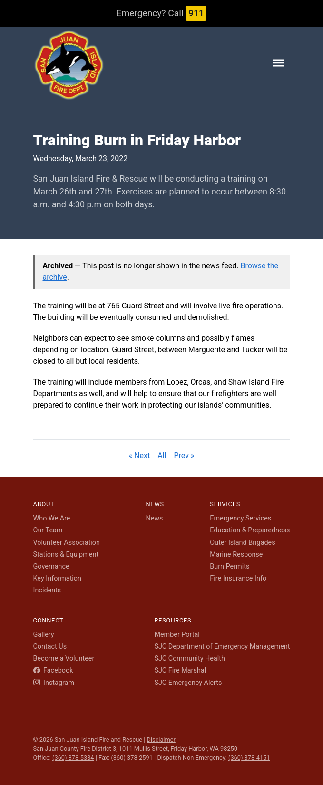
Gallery (43, 635)
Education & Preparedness (250, 530)
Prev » (184, 455)
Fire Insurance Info (238, 578)
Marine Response (236, 555)
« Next (139, 455)
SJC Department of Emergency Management (222, 646)
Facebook (53, 670)
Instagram (54, 683)
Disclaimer (161, 739)
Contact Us (50, 646)
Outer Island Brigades (242, 543)
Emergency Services (240, 518)
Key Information (57, 578)
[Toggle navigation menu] (278, 64)
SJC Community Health (189, 658)
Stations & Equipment (66, 555)
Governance (51, 566)
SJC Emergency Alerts (188, 683)
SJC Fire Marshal (180, 670)
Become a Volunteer (64, 658)
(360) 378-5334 (73, 757)
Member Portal (176, 635)
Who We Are (51, 518)
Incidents (47, 590)
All (161, 455)
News (154, 518)
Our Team (48, 530)
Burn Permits (229, 566)
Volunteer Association (66, 543)
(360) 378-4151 (249, 757)
